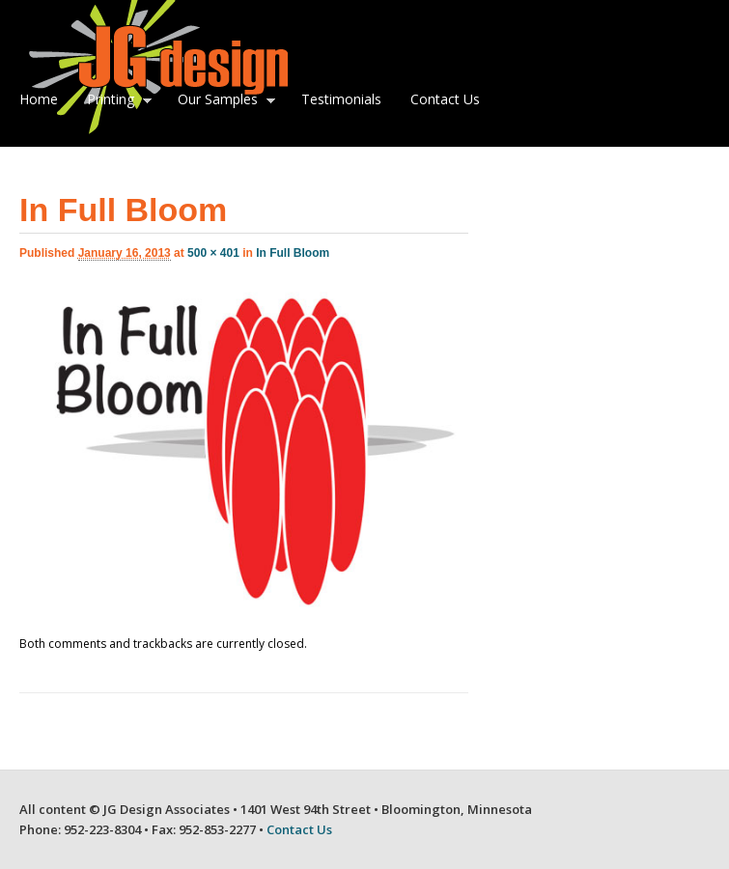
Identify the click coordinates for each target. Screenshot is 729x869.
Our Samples (222, 101)
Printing (115, 101)
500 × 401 (213, 253)
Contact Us (445, 99)
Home (38, 99)
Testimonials (341, 99)
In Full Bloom (292, 253)
